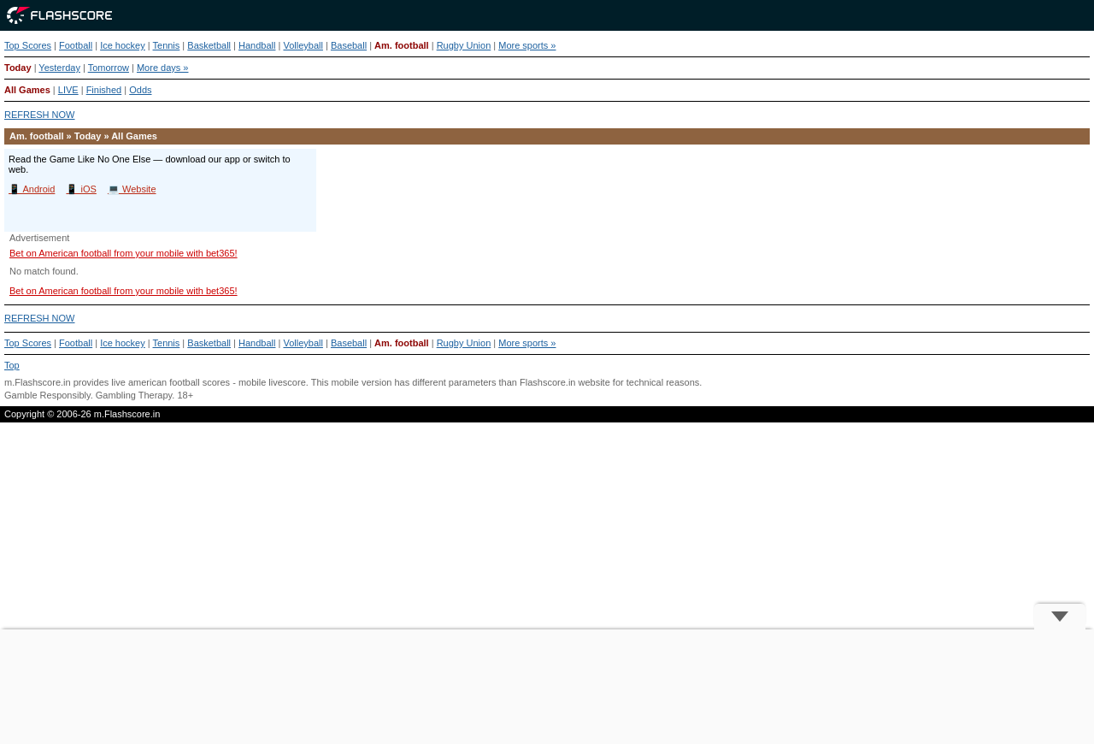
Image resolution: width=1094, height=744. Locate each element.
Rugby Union (464, 45)
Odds (140, 90)
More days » (163, 67)
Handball (256, 45)
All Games (27, 90)
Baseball (349, 45)
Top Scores (27, 45)
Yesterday (59, 67)
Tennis (166, 45)
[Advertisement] (547, 686)
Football (75, 45)
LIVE (68, 90)
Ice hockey (122, 45)
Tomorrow (108, 67)
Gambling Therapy (134, 395)
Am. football (401, 45)
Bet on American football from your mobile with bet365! (123, 253)
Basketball (209, 45)
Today (18, 67)
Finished (104, 90)
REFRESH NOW (39, 114)
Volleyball (302, 45)
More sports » (527, 45)
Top (12, 365)
